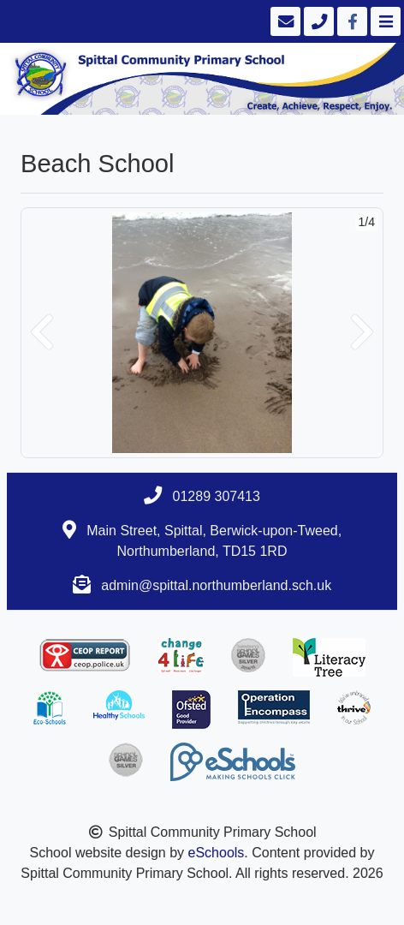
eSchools (216, 852)
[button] (42, 332)
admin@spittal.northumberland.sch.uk (216, 585)
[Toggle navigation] (384, 21)
